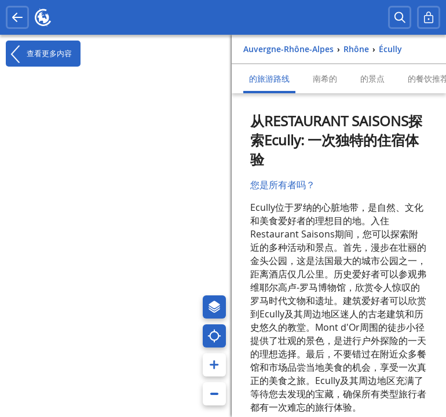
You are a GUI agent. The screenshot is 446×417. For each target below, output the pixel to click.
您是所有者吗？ (282, 184)
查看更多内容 (39, 54)
